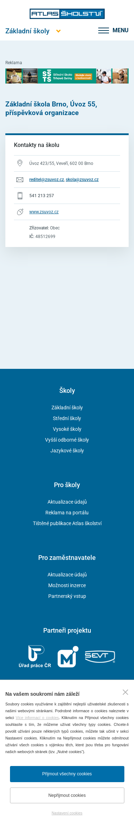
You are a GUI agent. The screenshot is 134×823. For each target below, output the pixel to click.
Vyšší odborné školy (67, 440)
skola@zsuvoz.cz (82, 179)
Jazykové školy (67, 450)
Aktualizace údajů (67, 502)
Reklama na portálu (67, 512)
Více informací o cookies (37, 717)
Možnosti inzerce (67, 585)
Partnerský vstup (67, 596)
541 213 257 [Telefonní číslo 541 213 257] (41, 195)
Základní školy (67, 407)
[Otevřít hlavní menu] (27, 31)
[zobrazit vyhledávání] (90, 30)
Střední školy (67, 418)
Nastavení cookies (66, 813)
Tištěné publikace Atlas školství (67, 523)
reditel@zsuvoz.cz (46, 179)
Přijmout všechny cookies (67, 773)
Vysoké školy (67, 429)
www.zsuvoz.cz (44, 211)
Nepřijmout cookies (67, 795)
